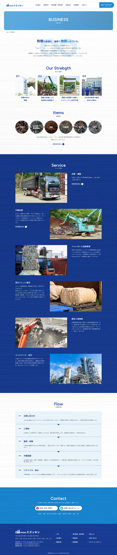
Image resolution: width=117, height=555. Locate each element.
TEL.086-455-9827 (20, 536)
